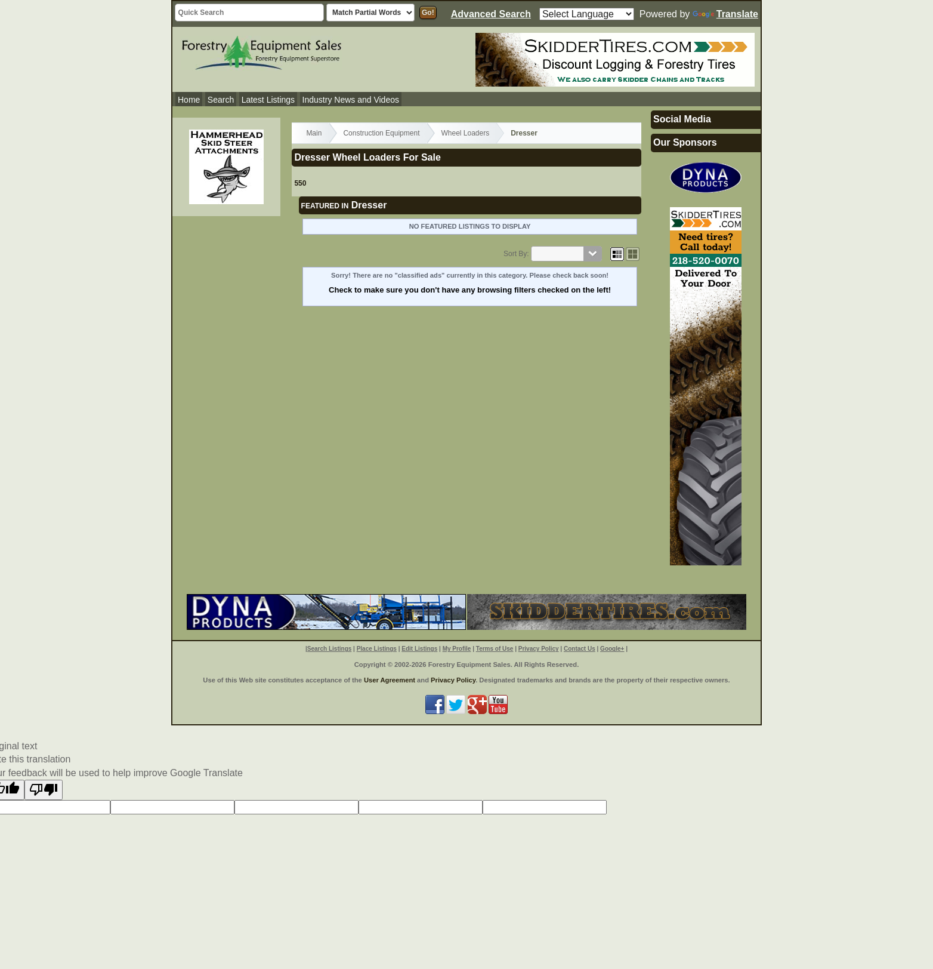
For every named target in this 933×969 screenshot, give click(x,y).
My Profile (457, 648)
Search (221, 99)
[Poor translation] (43, 790)
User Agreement (389, 680)
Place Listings (377, 648)
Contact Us (579, 648)
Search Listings (329, 648)
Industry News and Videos (350, 99)
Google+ (612, 648)
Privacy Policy (538, 648)
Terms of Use (495, 648)
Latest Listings (268, 99)
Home (189, 99)
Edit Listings (419, 648)
